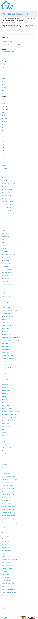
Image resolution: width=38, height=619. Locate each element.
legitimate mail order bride (5, 326)
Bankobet (3, 172)
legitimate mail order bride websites (7, 329)
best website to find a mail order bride (7, 202)
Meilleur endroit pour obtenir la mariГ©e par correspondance (10, 406)
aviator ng (3, 169)
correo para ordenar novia (5, 257)
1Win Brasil (3, 98)
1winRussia (3, 109)
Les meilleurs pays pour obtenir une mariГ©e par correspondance (11, 332)
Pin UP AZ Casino (4, 453)
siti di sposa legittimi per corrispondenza (8, 509)
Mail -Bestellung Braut (5, 338)
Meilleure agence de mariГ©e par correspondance (9, 409)
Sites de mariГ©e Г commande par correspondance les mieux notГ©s (12, 506)
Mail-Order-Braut (4, 397)
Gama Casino (4, 284)
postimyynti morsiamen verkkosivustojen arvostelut (9, 474)
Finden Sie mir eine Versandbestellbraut (7, 279)
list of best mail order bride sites (6, 334)
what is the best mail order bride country (8, 571)
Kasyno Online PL (4, 314)
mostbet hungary (4, 427)
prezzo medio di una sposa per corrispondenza (9, 483)
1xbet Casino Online (5, 118)
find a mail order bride (5, 276)
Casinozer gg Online (5, 246)
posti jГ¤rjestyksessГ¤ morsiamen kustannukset (9, 471)
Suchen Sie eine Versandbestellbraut (7, 521)
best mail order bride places (6, 187)
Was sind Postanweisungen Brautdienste (8, 560)
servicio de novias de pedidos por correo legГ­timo (9, 500)
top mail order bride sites (5, 539)
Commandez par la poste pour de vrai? (7, 251)
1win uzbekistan (4, 107)
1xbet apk (3, 110)
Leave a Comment (5, 17)
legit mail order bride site (5, 323)
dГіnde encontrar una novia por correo (7, 267)
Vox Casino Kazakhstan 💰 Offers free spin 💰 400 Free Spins (11, 39)
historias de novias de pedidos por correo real (8, 293)
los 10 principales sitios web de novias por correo (9, 337)
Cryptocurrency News (5, 263)
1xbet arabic (3, 112)
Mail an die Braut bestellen (5, 347)
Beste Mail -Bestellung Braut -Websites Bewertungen (9, 205)
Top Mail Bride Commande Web (6, 533)
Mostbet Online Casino (5, 430)
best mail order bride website (6, 195)
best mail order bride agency (6, 183)
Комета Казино (4, 592)
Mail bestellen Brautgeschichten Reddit (7, 353)
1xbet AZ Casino (4, 113)
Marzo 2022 (3, 85)
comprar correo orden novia (6, 252)
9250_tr (3, 151)
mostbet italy (4, 429)
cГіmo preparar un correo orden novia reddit (8, 266)
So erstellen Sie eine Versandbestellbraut (8, 515)
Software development (5, 519)
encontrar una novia (4, 275)
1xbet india (3, 121)
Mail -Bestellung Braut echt (5, 341)
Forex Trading (4, 282)
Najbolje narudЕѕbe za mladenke (6, 442)
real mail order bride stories (6, 495)
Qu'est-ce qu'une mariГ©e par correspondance (8, 488)
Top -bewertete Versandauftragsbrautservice (8, 527)
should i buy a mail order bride (6, 503)
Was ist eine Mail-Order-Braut (6, 557)
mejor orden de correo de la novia (7, 414)
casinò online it (4, 240)
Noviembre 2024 (4, 52)
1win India (3, 103)
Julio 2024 (3, 58)
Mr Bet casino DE (4, 441)
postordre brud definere (5, 477)
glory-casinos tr (4, 285)
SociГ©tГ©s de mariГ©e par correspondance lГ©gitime (10, 518)
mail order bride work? (5, 391)
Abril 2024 (3, 62)
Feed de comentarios (5, 602)
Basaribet (3, 174)
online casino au (4, 445)
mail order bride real (5, 379)
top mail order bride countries (6, 536)
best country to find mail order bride (7, 180)
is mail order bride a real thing (6, 308)
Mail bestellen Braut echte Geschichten (7, 350)
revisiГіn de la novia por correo (6, 498)
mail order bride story (5, 388)
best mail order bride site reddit (6, 190)
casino (3, 234)
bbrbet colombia (4, 175)
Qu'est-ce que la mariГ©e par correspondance (8, 489)
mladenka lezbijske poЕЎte (6, 421)
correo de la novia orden (5, 254)
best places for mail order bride (6, 198)
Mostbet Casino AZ (4, 426)
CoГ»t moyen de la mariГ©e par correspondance (9, 260)
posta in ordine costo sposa (6, 468)
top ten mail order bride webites (6, 545)
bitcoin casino (4, 219)
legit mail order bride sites (5, 325)
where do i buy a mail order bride (6, 574)
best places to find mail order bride (7, 199)
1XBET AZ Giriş (4, 115)
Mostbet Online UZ (4, 432)
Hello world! (12, 46)
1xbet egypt (3, 119)
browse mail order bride (5, 231)
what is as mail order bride (5, 568)
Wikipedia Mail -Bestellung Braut (6, 580)
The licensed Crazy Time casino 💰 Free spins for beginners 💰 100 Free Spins (13, 35)
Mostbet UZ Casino (4, 438)
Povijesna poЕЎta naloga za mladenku (7, 480)
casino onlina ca (4, 237)
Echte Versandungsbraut (5, 270)
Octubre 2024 (4, 53)
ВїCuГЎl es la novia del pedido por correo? (8, 586)
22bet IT (3, 131)
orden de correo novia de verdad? (7, 447)
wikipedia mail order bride (5, 581)
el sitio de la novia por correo (6, 273)
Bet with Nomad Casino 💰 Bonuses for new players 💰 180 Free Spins (12, 38)
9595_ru (3, 154)
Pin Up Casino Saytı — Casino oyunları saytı (8, 36)
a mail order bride (4, 157)
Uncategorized (10, 17)
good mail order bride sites (6, 288)
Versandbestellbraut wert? (6, 551)
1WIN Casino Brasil (4, 101)
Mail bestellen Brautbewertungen (6, 352)
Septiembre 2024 (4, 55)
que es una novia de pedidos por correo (7, 492)
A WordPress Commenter (5, 46)
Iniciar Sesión (4, 599)
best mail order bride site (5, 189)
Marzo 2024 (3, 64)
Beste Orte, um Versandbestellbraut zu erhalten (9, 211)
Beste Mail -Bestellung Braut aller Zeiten (7, 207)
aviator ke (3, 166)
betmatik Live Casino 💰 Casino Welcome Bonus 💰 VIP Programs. (11, 41)
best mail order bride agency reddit (7, 184)
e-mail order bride (4, 269)
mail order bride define (5, 373)
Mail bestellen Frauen (5, 356)
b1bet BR (3, 171)
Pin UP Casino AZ (4, 456)
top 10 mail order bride (5, 530)
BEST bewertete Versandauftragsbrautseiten (8, 178)
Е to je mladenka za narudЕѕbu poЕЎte (7, 589)
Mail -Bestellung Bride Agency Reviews (7, 346)
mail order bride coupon (5, 368)
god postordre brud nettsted (6, 287)
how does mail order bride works (6, 299)
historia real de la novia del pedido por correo (8, 290)
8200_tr (3, 136)
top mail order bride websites (6, 542)
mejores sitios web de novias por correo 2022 (8, 418)
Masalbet (3, 405)
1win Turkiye (3, 106)
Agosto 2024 (4, 56)
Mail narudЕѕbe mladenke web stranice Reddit (8, 361)
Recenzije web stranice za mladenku (7, 497)
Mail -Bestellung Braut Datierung (6, 340)
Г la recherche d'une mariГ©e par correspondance (9, 587)
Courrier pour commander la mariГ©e (7, 258)
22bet (2, 130)
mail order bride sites (5, 382)
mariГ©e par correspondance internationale (8, 400)
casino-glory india (4, 243)
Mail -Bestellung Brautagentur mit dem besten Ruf (9, 343)
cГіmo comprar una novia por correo (7, 264)
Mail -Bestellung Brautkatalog (6, 344)
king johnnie (3, 317)
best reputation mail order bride (6, 201)
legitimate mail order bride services (7, 328)
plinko (2, 465)
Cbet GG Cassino (4, 248)
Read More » (4, 24)
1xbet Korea (3, 122)
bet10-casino (4, 216)
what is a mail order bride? (5, 565)
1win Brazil (3, 100)
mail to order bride (4, 394)
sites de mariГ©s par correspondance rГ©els (8, 507)
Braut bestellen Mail (4, 228)
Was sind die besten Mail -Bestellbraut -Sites (8, 559)
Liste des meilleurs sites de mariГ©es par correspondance (10, 335)
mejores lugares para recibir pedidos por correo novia (10, 417)
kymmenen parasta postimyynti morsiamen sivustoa (9, 320)
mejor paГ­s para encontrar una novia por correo (9, 415)
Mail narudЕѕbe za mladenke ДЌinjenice (7, 362)
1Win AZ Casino (4, 97)
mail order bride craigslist (5, 370)
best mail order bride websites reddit (7, 196)
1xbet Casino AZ (4, 116)
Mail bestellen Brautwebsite (6, 355)
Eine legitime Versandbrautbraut (6, 272)
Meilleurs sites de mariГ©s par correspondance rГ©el (9, 411)
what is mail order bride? (5, 569)
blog (2, 222)
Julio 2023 (3, 70)
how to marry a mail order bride (6, 302)
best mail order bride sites (5, 192)
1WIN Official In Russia (5, 104)
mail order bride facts (5, 376)
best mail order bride (5, 181)
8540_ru (3, 142)
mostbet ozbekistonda (5, 433)
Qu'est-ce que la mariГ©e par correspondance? (9, 491)
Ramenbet (3, 494)
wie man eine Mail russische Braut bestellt (8, 578)
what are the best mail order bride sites (7, 563)
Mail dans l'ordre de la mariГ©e (6, 358)
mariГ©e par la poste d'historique (7, 403)
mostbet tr (3, 436)
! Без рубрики (4, 94)
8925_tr (3, 148)
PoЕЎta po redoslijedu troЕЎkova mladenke (8, 482)
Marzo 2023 (3, 76)
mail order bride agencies (5, 365)
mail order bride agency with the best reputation (9, 367)
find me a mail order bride (5, 278)
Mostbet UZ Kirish (4, 439)
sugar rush (3, 522)
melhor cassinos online (5, 420)
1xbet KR (3, 124)
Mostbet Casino (4, 424)
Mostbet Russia (4, 435)
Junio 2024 (3, 59)
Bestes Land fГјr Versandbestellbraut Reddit (8, 213)
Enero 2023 (3, 79)
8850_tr (3, 145)
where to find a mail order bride (6, 577)
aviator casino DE (4, 163)
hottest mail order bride (5, 296)
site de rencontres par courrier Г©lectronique (8, 504)
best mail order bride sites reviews (7, 193)
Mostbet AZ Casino (4, 423)
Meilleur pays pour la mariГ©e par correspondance (9, 408)
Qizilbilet (3, 486)
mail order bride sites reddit (6, 385)
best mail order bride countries (6, 186)
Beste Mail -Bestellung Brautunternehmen (8, 208)
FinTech (3, 281)
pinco (2, 462)
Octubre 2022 (4, 82)
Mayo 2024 (3, 61)
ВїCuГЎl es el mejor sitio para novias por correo (9, 584)
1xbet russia (3, 127)
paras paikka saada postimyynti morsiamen (8, 450)
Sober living (3, 516)
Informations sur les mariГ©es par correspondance (9, 305)
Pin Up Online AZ (4, 459)
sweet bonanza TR (4, 524)
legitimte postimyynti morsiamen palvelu (7, 331)
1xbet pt (3, 125)
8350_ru (3, 139)
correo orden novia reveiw (5, 255)
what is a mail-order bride (5, 566)
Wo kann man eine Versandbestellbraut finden (8, 583)
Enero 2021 (3, 88)
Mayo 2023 (3, 73)
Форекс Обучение (4, 593)
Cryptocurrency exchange (5, 261)
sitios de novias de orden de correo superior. (8, 512)
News (2, 444)
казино (3, 590)
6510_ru (3, 133)
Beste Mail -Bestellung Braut (6, 204)
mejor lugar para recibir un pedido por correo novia (9, 412)
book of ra (3, 225)
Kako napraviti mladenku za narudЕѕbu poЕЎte (8, 311)
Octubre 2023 (4, 67)
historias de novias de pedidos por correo (8, 291)
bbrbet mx (3, 177)
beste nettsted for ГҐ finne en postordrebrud (8, 210)
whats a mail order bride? (5, 572)
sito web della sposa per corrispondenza (8, 513)
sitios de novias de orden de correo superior (8, 510)
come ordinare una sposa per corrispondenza (8, 249)
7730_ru (3, 134)
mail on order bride (4, 364)
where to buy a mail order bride (6, 575)
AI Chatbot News (4, 160)
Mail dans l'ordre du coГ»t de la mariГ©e (7, 359)
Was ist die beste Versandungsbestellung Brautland (9, 554)
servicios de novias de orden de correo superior (9, 501)
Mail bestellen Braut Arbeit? (6, 349)
